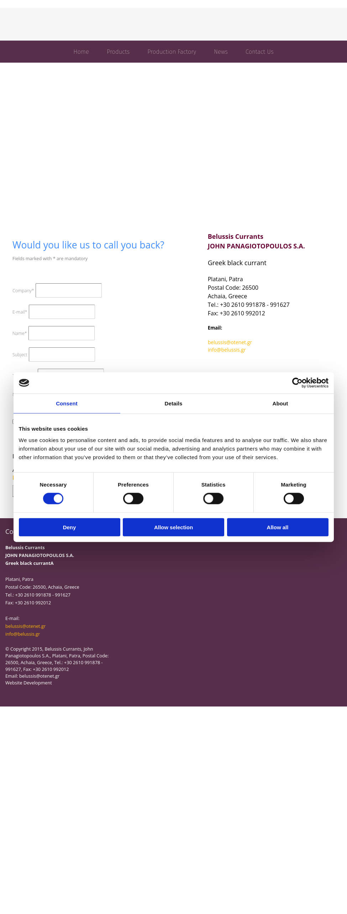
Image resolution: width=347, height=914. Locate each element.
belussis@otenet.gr (230, 342)
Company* (23, 291)
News (221, 51)
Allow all (278, 527)
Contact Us (260, 51)
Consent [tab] (67, 403)
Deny (69, 527)
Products (118, 51)
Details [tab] (174, 403)
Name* (19, 333)
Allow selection (173, 527)
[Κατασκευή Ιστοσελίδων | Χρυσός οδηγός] (11, 695)
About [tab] (280, 403)
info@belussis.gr (227, 349)
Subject (19, 355)
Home (81, 51)
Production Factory (171, 51)
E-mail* (19, 312)
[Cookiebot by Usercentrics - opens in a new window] (297, 383)
